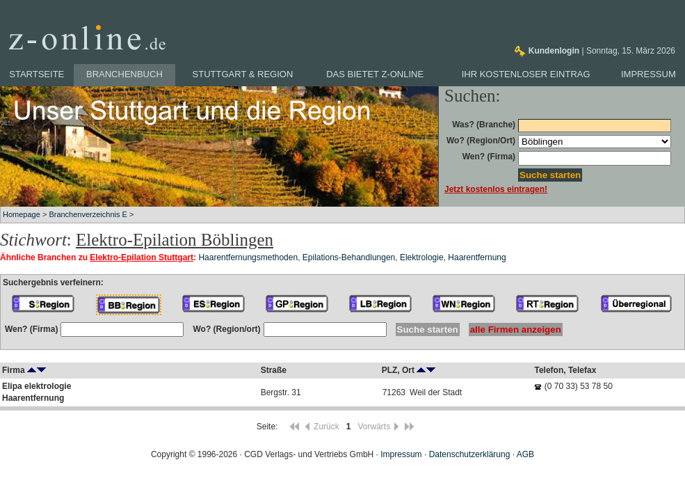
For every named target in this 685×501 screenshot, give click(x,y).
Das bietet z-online (375, 74)
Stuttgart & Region (243, 74)
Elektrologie (422, 257)
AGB (525, 454)
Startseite (36, 74)
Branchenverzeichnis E (88, 214)
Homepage (21, 214)
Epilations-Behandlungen (349, 257)
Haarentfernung (477, 257)
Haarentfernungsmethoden (248, 257)
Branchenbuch (124, 74)
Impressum (648, 74)
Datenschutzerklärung (469, 454)
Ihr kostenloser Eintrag (526, 74)
